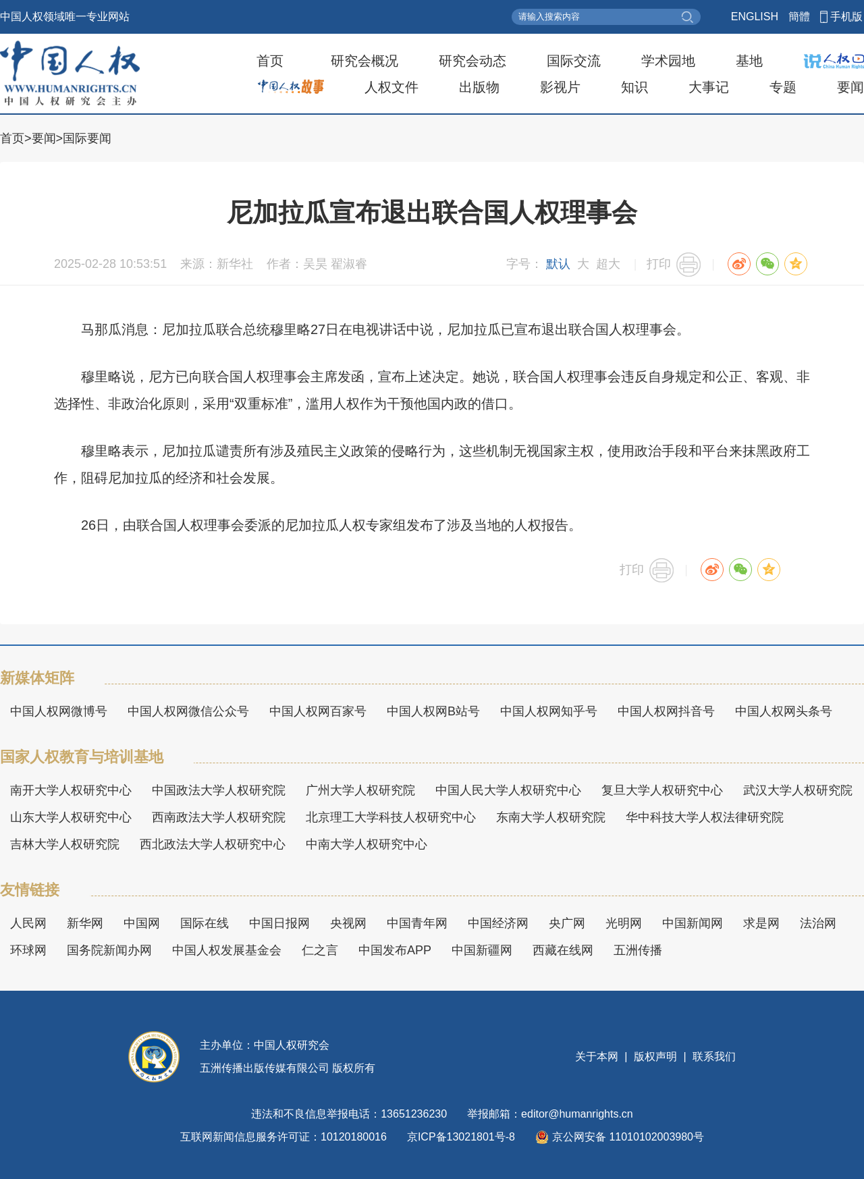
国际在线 (204, 923)
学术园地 (668, 60)
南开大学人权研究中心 (71, 790)
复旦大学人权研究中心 (662, 790)
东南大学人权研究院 (550, 817)
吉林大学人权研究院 (64, 844)
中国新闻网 (692, 923)
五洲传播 (638, 950)
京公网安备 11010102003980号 (619, 1137)
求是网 (761, 923)
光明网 (623, 923)
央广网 (567, 923)
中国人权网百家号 (318, 711)
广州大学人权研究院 (360, 790)
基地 (749, 60)
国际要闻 (87, 138)
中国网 (142, 923)
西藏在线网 (563, 950)
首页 (270, 60)
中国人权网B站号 (433, 711)
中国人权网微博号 (58, 711)
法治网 (818, 923)
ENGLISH (754, 16)
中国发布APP (394, 950)
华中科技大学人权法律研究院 (705, 817)
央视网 (348, 923)
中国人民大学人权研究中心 (508, 790)
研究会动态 (472, 60)
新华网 (85, 923)
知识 (634, 87)
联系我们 (713, 1056)
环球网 (28, 950)
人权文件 (391, 87)
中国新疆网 (482, 950)
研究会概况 (364, 60)
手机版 (846, 16)
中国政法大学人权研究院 (219, 790)
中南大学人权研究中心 (366, 844)
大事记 (708, 87)
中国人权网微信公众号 (188, 711)
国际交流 (574, 60)
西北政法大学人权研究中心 (213, 844)
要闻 (850, 87)
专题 (783, 87)
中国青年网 (417, 923)
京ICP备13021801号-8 (461, 1137)
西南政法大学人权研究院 (219, 817)
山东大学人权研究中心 (71, 817)
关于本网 (598, 1056)
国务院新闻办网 (109, 950)
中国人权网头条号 (783, 711)
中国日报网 (279, 923)
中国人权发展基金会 (226, 950)
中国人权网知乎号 (548, 711)
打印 (659, 264)
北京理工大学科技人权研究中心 (391, 817)
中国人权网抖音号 (666, 711)
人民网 (28, 923)
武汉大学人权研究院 (798, 790)
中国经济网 (498, 923)
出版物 (479, 87)
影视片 (560, 87)
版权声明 (655, 1056)
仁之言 (320, 950)
